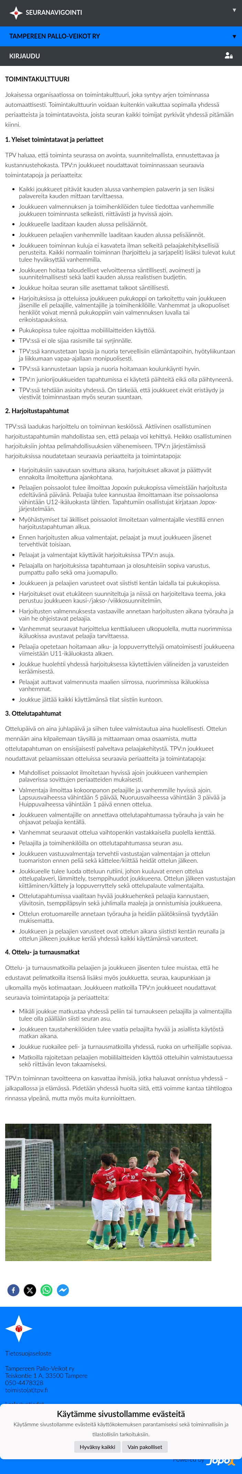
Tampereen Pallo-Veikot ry (125, 36)
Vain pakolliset (145, 1446)
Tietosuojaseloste (28, 1353)
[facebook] (13, 1290)
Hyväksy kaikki (97, 1446)
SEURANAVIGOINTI (125, 10)
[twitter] (30, 1290)
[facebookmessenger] (63, 1290)
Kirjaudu (121, 56)
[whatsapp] (46, 1290)
